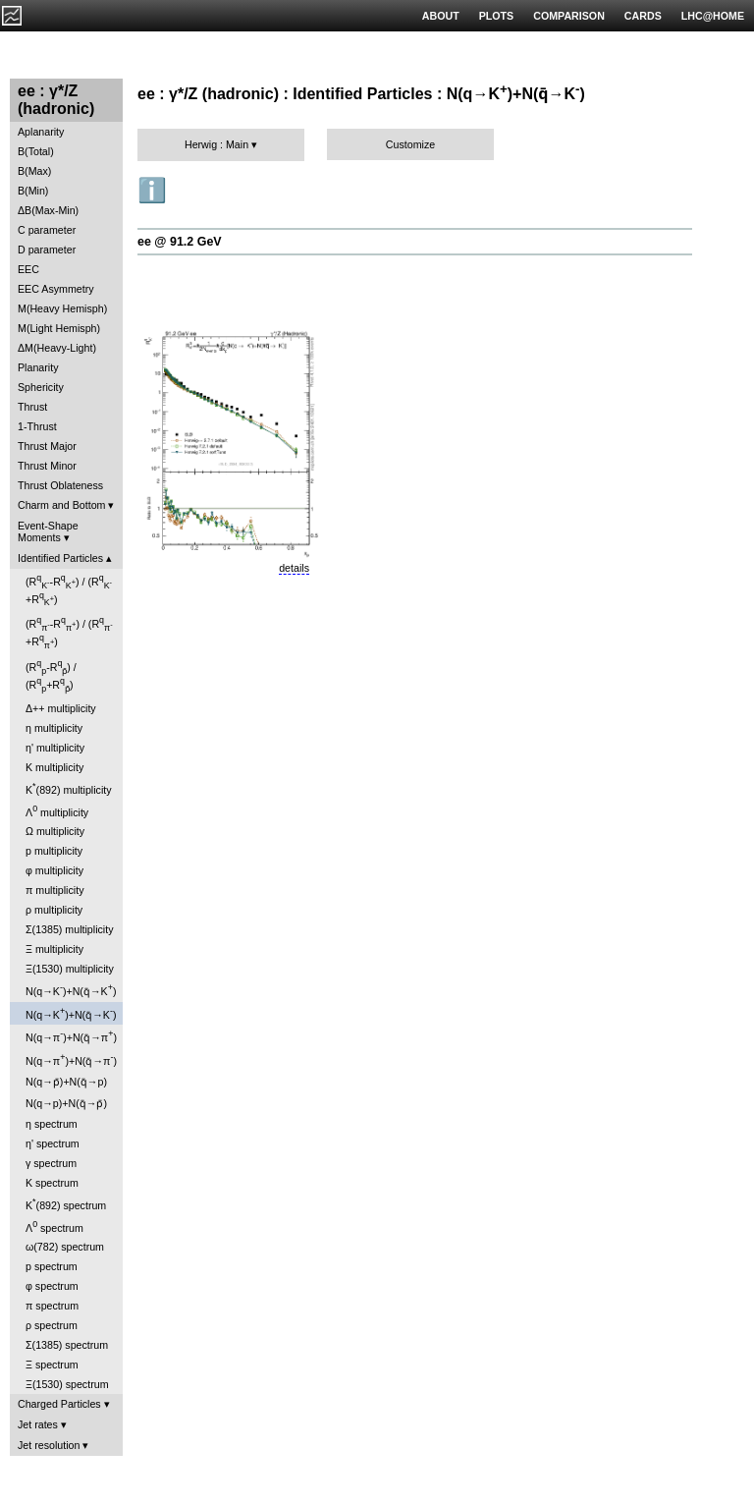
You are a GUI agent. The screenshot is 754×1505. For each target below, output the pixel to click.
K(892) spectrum (66, 1204)
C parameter (47, 230)
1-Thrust (37, 426)
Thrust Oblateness (60, 485)
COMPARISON (569, 16)
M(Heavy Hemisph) (62, 308)
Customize (410, 144)
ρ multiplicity (54, 910)
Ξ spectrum (52, 1364)
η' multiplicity (55, 747)
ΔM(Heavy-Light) (57, 348)
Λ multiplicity (57, 811)
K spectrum (52, 1183)
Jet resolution (49, 1445)
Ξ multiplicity (54, 949)
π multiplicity (54, 890)
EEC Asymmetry (56, 289)
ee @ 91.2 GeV (179, 242)
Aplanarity (41, 132)
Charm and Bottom (61, 505)
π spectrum (52, 1305)
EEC (28, 269)
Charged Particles (59, 1404)
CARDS (643, 16)
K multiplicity (54, 767)
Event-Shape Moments (48, 531)
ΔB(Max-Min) (48, 210)
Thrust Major (47, 446)
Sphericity (41, 387)
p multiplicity (54, 851)
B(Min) (33, 190)
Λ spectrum (54, 1226)
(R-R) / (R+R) (69, 590)
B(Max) (34, 171)
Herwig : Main (216, 144)
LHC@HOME (712, 16)
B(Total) (36, 151)
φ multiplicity (54, 870)
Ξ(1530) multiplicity (70, 969)
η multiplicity (54, 728)
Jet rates (38, 1424)
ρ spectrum (52, 1325)
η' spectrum (53, 1143)
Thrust (32, 407)
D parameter (47, 249)
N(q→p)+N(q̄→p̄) (66, 1103)
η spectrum (52, 1124)
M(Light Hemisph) (59, 328)
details (294, 568)
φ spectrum (52, 1286)
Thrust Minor (47, 466)
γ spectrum (51, 1163)
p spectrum (52, 1266)
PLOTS (496, 16)
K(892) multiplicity (69, 788)
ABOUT (440, 16)
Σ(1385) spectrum (67, 1345)
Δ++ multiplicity (61, 708)
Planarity (38, 367)
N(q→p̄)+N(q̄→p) (66, 1081)
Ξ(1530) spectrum (67, 1384)
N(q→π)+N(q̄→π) (71, 1036)
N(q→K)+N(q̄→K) (71, 989)
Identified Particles (60, 558)
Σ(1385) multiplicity (70, 929)
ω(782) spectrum (65, 1247)
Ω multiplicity (55, 831)
